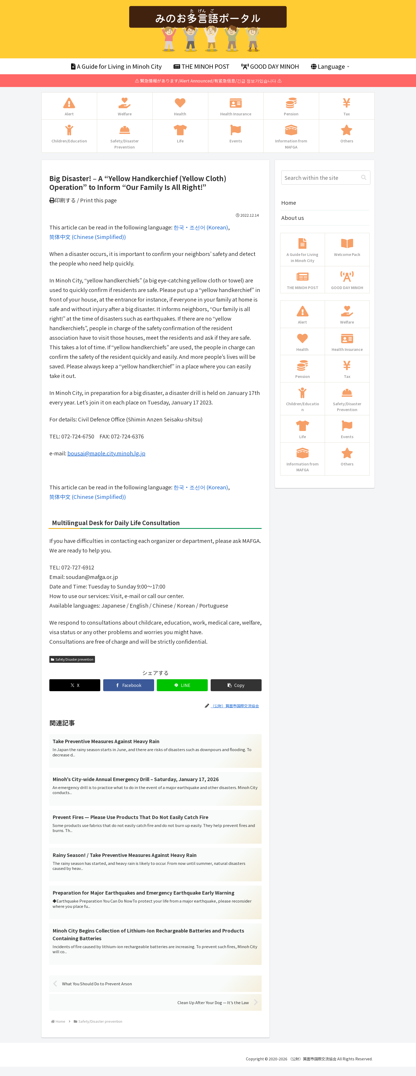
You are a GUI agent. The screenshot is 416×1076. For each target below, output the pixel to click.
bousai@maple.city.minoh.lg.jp (106, 453)
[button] (236, 685)
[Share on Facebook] (128, 685)
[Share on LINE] (182, 685)
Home (288, 202)
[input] (325, 178)
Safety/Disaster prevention (72, 659)
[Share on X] (74, 685)
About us (292, 217)
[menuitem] (201, 227)
